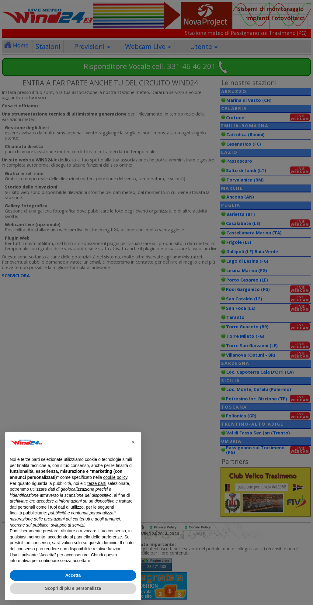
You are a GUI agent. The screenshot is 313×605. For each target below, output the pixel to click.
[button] (133, 442)
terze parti (96, 483)
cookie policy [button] (115, 477)
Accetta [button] (73, 575)
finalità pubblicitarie (28, 512)
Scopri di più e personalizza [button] (73, 588)
